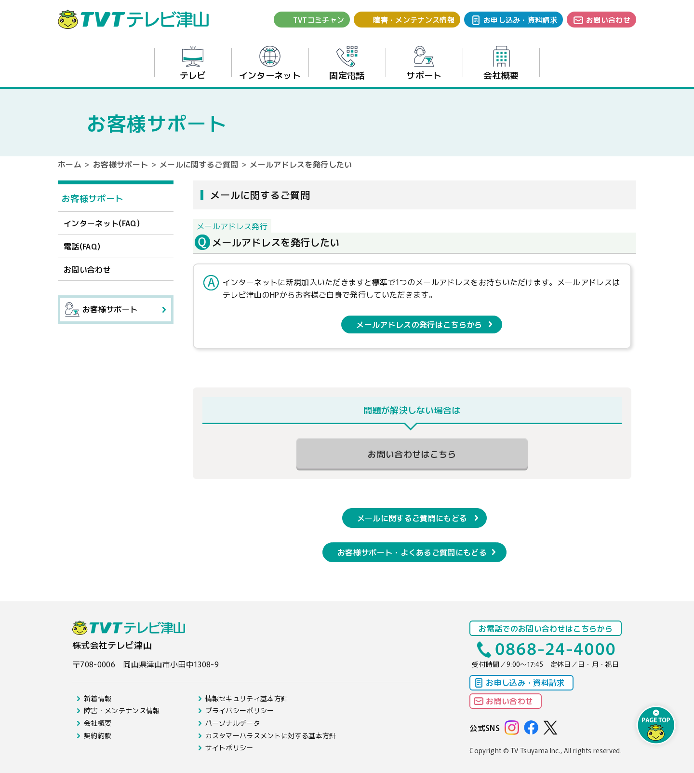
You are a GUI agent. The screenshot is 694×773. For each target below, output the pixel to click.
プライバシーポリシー (239, 710)
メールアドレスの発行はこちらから (419, 324)
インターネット (270, 63)
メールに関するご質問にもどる (412, 518)
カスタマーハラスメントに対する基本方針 (270, 735)
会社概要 (501, 63)
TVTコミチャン (319, 19)
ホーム (69, 164)
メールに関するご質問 (199, 164)
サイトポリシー (229, 747)
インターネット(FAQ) (102, 223)
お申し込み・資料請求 (520, 19)
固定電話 (346, 63)
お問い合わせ (608, 19)
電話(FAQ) (82, 246)
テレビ (193, 63)
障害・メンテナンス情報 (413, 19)
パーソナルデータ (233, 723)
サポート (423, 63)
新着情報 (97, 698)
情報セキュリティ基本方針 (246, 698)
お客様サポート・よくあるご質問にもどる (412, 552)
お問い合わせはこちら (412, 453)
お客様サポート (120, 164)
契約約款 (97, 735)
